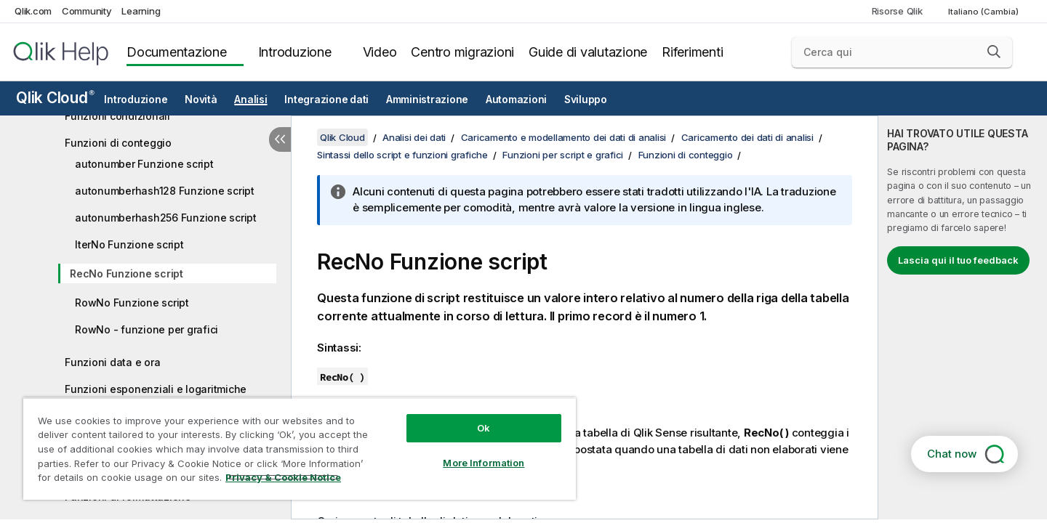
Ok (483, 428)
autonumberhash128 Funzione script (164, 191)
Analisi (250, 99)
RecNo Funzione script (126, 273)
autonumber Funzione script (144, 164)
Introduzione (295, 52)
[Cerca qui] (902, 52)
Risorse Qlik (897, 11)
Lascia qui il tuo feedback (958, 260)
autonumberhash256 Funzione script (166, 217)
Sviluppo (585, 99)
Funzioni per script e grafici (562, 155)
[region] (299, 448)
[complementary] (962, 317)
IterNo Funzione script (129, 244)
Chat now (951, 454)
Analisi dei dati (414, 137)
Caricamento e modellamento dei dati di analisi (564, 137)
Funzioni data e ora (112, 362)
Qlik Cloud (55, 98)
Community (87, 11)
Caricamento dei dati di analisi (747, 137)
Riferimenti (692, 52)
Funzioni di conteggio (118, 143)
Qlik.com (33, 11)
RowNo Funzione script (132, 302)
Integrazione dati (326, 99)
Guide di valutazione (588, 52)
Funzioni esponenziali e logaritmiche (155, 389)
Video (380, 52)
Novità (201, 99)
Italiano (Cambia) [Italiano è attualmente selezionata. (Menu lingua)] (984, 12)
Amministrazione (427, 99)
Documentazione (177, 52)
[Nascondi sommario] (280, 139)
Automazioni (516, 99)
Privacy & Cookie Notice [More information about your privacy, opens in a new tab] (283, 477)
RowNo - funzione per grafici (146, 329)
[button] (994, 51)
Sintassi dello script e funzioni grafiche (402, 155)
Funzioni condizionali (117, 116)
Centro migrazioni (462, 52)
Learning (140, 11)
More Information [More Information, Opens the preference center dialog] (483, 463)
